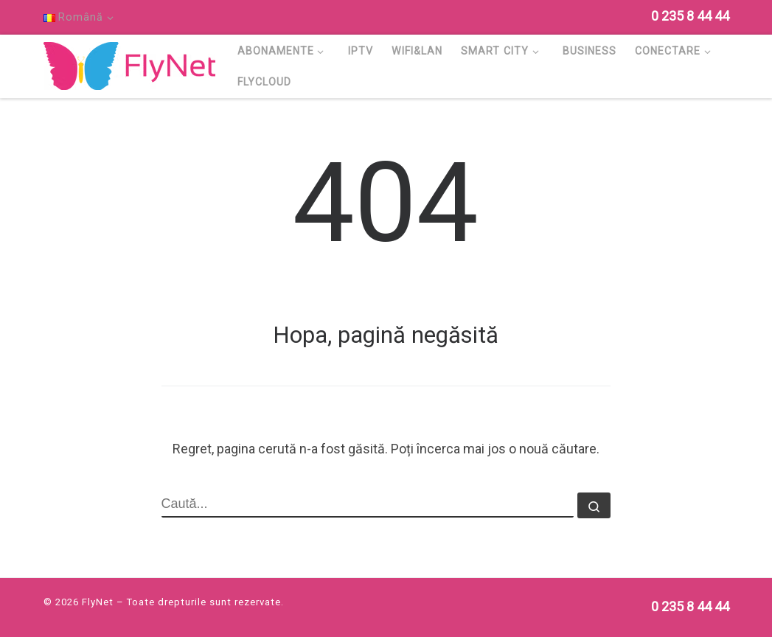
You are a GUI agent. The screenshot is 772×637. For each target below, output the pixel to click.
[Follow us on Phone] (690, 15)
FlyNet (98, 602)
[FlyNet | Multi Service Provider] (129, 64)
